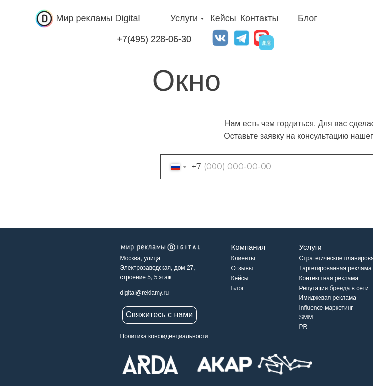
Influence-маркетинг (326, 307)
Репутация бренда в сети (334, 288)
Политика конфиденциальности (164, 336)
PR (303, 326)
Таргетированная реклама (335, 268)
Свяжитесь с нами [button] (159, 314)
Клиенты (243, 258)
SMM (306, 317)
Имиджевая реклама (327, 297)
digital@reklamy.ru (144, 293)
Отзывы (242, 268)
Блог (307, 18)
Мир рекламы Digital (98, 18)
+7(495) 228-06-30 (154, 39)
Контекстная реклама (329, 278)
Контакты (259, 18)
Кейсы (223, 18)
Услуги (184, 18)
